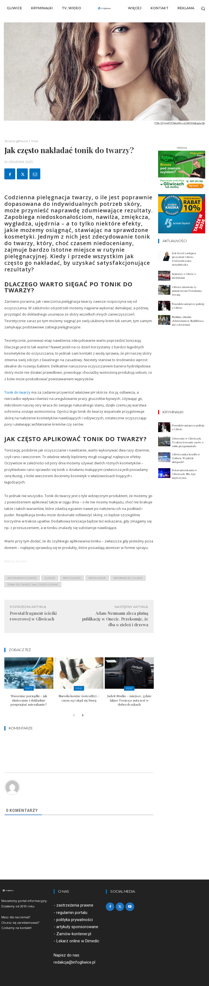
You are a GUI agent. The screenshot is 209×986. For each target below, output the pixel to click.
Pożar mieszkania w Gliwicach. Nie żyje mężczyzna (184, 474)
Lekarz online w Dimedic (77, 941)
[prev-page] (73, 715)
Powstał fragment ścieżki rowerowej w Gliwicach (33, 616)
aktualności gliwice (22, 578)
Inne (34, 141)
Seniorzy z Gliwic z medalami (184, 276)
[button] (203, 8)
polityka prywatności (74, 919)
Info (28, 688)
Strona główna (16, 141)
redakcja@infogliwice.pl (74, 962)
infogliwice (97, 578)
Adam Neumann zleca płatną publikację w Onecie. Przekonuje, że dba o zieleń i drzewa (115, 618)
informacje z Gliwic (128, 578)
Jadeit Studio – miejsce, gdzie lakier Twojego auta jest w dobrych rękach (129, 700)
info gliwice (72, 578)
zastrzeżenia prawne (74, 905)
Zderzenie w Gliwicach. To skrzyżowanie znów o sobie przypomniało (187, 442)
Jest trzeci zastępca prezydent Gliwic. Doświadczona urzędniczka (184, 258)
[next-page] (82, 715)
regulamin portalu (71, 912)
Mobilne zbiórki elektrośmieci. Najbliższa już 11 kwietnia (188, 320)
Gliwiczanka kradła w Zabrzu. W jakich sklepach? (186, 458)
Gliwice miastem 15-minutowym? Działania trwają (187, 290)
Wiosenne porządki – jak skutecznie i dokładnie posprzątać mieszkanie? (29, 700)
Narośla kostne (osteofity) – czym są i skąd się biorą (79, 698)
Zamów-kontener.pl (73, 933)
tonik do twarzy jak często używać (32, 584)
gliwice (49, 578)
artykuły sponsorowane (77, 926)
